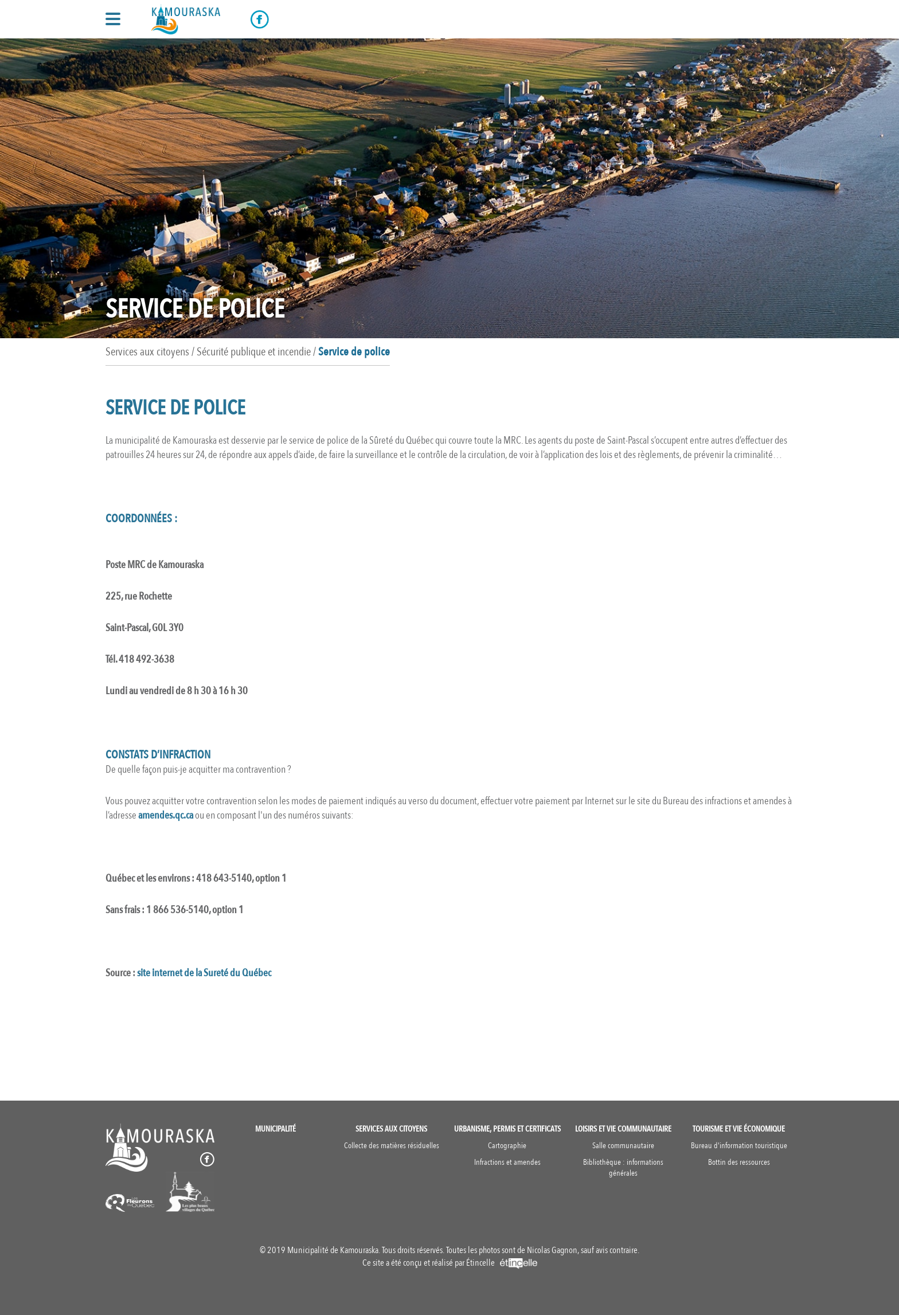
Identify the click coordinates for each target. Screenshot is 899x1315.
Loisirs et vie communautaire (623, 1129)
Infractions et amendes (507, 1162)
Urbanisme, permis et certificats (507, 1129)
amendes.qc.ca (165, 815)
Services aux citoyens (391, 1129)
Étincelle (501, 1263)
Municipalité (275, 1129)
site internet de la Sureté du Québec (204, 973)
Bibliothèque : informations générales (623, 1168)
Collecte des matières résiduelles (391, 1145)
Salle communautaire (623, 1145)
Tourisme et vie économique (739, 1129)
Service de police (354, 351)
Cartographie (507, 1145)
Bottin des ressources (739, 1162)
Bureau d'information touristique (739, 1145)
